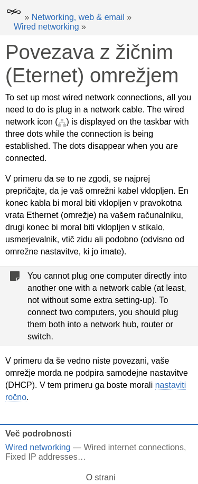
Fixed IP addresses (41, 456)
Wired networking (46, 26)
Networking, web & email (78, 17)
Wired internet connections (134, 447)
